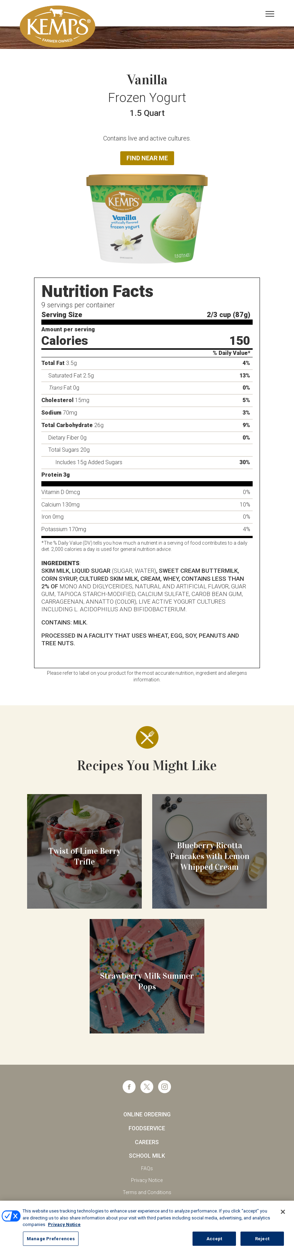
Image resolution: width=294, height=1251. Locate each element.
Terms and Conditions (147, 1192)
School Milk (147, 1155)
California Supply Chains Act (147, 1204)
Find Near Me (147, 158)
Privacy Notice (147, 1180)
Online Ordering (147, 1114)
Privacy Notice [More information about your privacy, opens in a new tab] (64, 1230)
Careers (147, 1142)
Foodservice (147, 1128)
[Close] (283, 1218)
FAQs (147, 1168)
